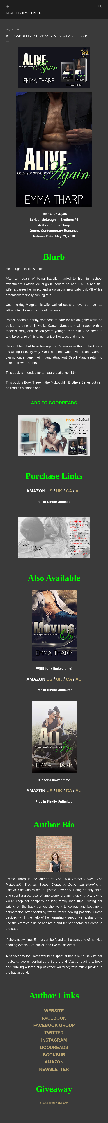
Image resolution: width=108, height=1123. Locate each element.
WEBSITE (54, 1010)
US (49, 491)
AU (78, 491)
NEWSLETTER (54, 1069)
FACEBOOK (54, 1018)
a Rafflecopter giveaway (54, 1102)
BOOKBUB (54, 1054)
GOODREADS (54, 1047)
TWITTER (54, 1032)
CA (69, 491)
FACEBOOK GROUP (54, 1025)
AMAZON (54, 1062)
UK (59, 491)
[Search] (100, 5)
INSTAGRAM (54, 1040)
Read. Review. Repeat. (23, 13)
